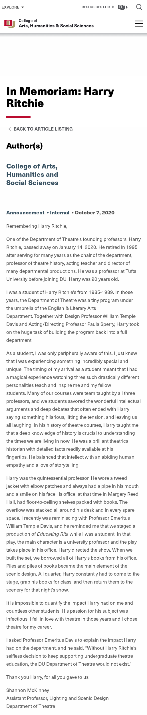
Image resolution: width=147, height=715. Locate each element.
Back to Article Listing (39, 128)
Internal (59, 212)
